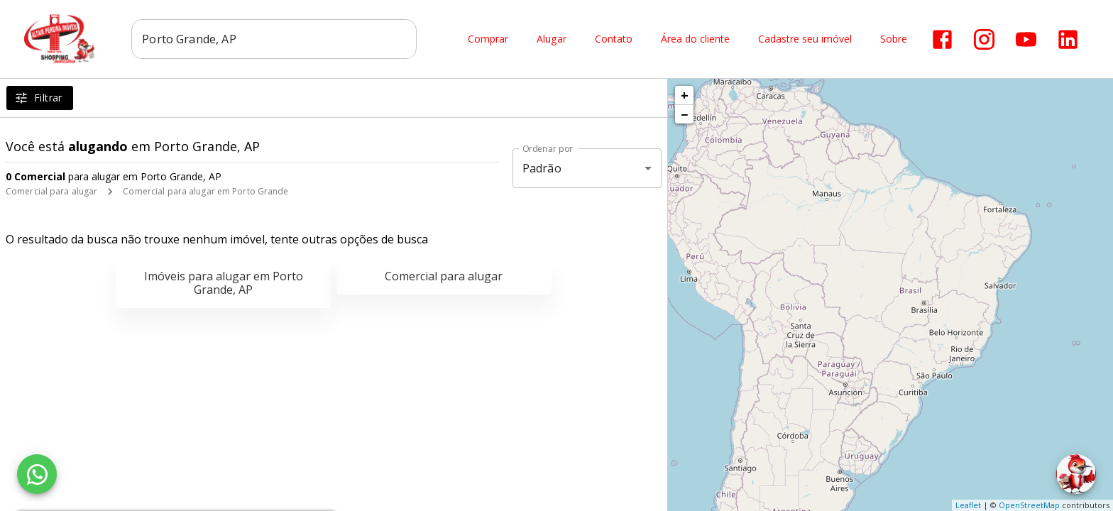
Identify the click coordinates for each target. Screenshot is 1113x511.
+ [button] (685, 95)
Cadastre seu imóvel (805, 39)
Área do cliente (695, 39)
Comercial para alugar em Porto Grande (205, 191)
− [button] (684, 114)
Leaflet (968, 505)
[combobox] (274, 39)
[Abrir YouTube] (1026, 39)
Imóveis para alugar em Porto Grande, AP (223, 282)
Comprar (488, 39)
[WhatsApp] (37, 474)
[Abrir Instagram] (984, 39)
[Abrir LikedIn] (1068, 39)
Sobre (893, 39)
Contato (613, 39)
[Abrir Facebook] (942, 39)
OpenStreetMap (1029, 505)
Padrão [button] (541, 168)
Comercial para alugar (51, 191)
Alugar (551, 39)
